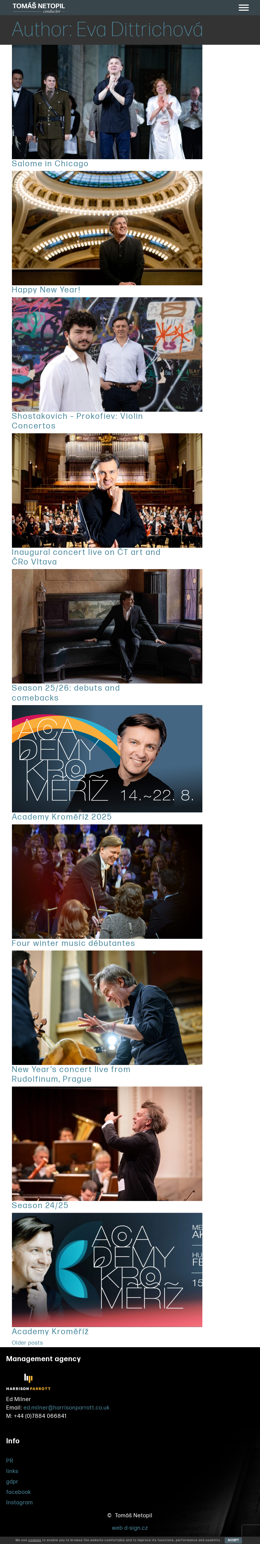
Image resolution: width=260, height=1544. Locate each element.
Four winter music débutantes (74, 943)
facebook (18, 1492)
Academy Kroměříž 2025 (62, 817)
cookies (34, 1540)
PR (10, 1461)
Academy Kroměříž (50, 1332)
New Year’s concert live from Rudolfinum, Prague (71, 1074)
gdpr (12, 1481)
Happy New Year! (46, 290)
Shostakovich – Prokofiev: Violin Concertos (77, 421)
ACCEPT (233, 1540)
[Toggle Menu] (244, 8)
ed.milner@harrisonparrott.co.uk (67, 1407)
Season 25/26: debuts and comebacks (66, 693)
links (12, 1471)
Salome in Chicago (50, 164)
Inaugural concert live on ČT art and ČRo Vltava (86, 557)
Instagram (19, 1502)
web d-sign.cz (130, 1528)
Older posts (27, 1343)
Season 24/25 (40, 1206)
